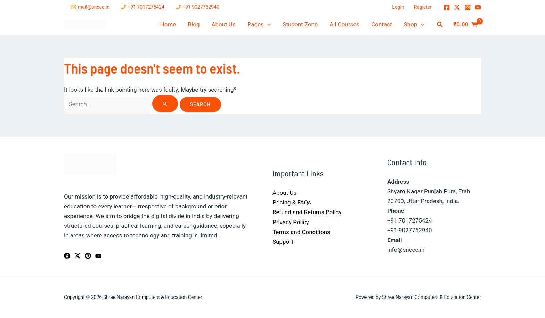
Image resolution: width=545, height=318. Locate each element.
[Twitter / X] (457, 7)
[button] (440, 24)
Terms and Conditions (301, 231)
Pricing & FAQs (291, 202)
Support (282, 241)
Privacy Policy (290, 222)
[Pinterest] (88, 256)
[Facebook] (447, 7)
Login (398, 7)
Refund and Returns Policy (307, 212)
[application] (267, 24)
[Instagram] (467, 7)
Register (423, 7)
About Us (284, 192)
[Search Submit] (165, 103)
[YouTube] (478, 7)
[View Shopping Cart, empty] (465, 24)
